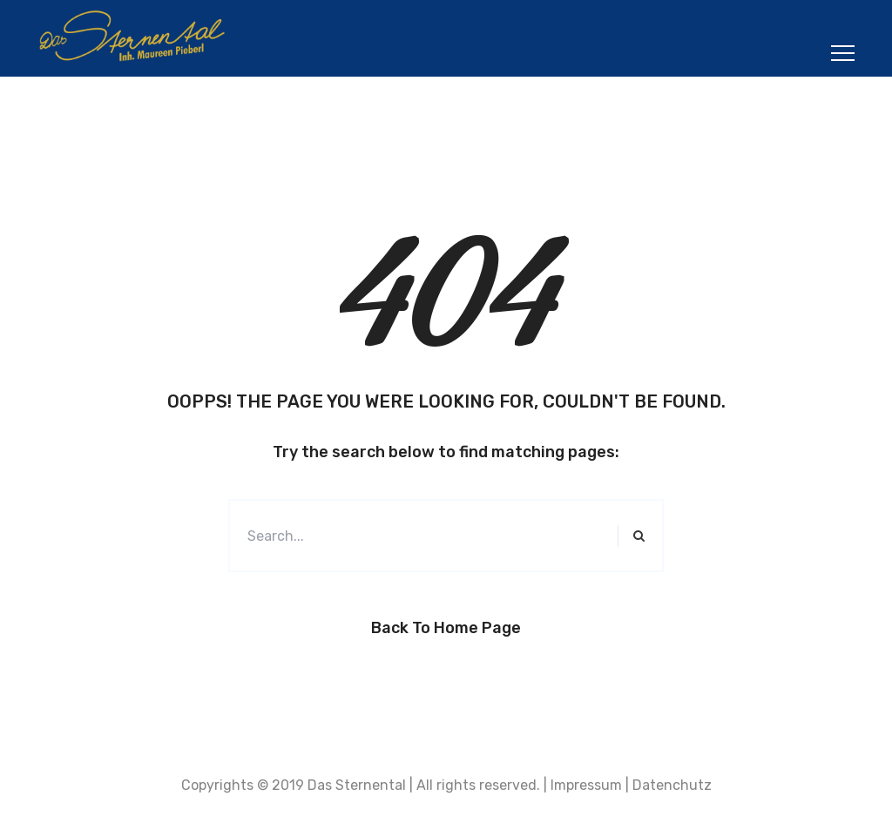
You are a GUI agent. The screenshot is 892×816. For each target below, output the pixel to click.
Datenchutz (672, 785)
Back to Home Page (446, 627)
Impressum (586, 785)
